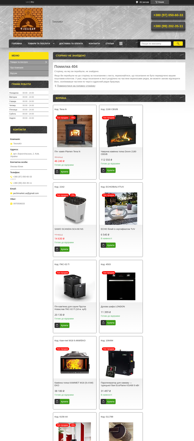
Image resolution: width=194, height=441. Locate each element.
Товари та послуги (39, 43)
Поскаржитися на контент (89, 438)
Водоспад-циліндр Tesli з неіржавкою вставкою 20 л (74, 384)
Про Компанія (16, 67)
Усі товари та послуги (118, 418)
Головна (17, 43)
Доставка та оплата (71, 43)
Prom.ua (110, 433)
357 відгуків (144, 2)
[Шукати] (178, 43)
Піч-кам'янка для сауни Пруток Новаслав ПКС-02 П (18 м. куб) (115, 230)
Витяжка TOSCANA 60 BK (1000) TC (163, 382)
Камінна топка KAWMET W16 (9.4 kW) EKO (74, 306)
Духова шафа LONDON (157, 229)
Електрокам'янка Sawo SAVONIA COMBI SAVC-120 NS (116, 384)
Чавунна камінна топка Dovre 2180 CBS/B (117, 152)
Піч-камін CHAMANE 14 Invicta (160, 305)
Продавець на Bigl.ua (97, 436)
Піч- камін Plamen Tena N (67, 151)
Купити (64, 171)
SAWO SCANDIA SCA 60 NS (159, 151)
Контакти (94, 43)
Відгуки (13, 73)
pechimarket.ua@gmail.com (26, 193)
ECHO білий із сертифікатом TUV (72, 229)
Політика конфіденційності (112, 438)
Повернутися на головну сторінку (76, 85)
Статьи (110, 43)
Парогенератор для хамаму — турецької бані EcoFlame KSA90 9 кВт (119, 306)
